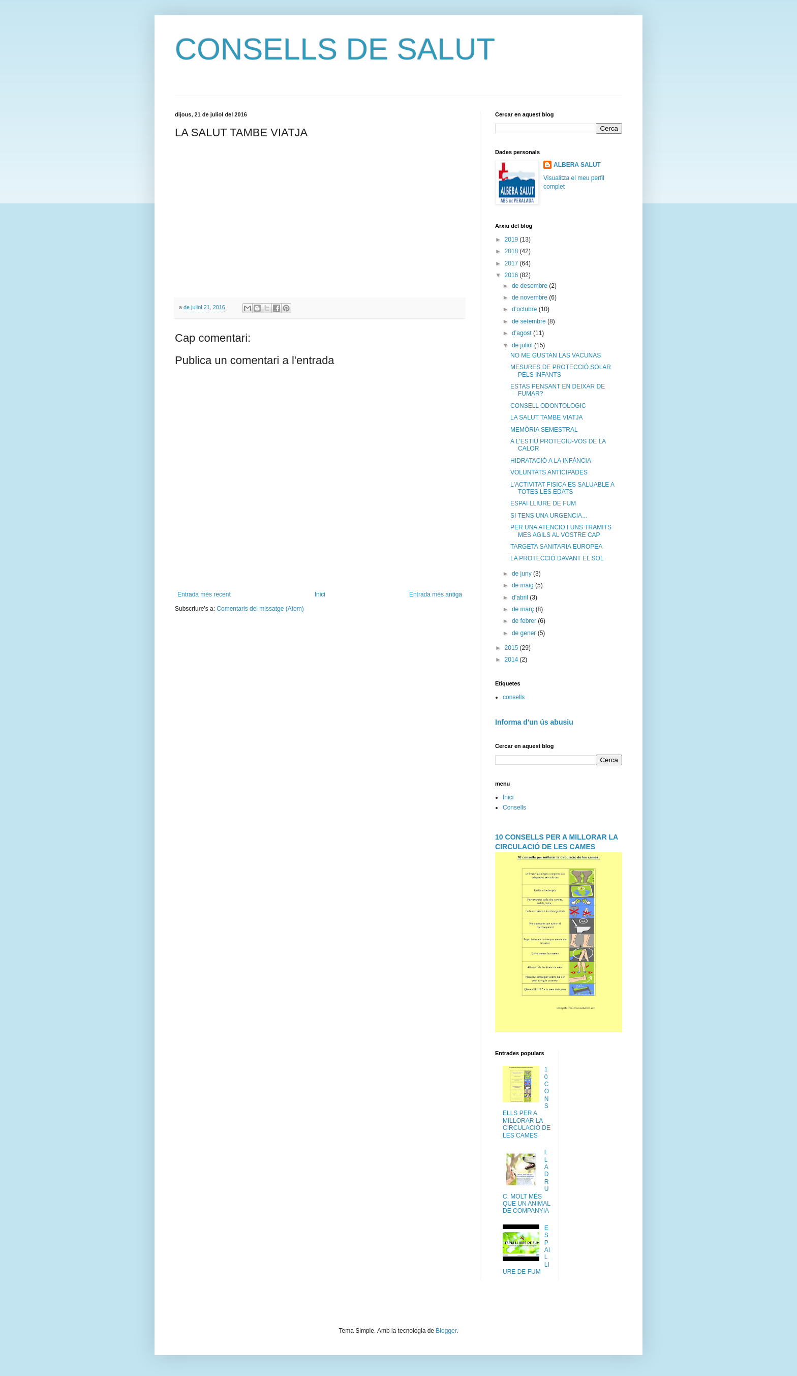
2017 (512, 263)
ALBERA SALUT (577, 164)
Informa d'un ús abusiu (534, 722)
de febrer (525, 620)
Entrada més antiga (435, 594)
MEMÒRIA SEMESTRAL (544, 429)
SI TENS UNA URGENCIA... (548, 515)
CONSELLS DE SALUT (335, 49)
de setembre (529, 321)
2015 (512, 647)
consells (514, 697)
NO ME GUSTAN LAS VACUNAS (555, 355)
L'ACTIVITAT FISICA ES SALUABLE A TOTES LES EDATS (562, 488)
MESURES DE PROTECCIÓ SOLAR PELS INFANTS (560, 371)
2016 (512, 275)
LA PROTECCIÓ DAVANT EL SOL (557, 558)
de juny (522, 573)
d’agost (522, 333)
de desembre (530, 285)
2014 (512, 659)
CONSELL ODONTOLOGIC (548, 405)
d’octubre (525, 309)
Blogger (446, 1330)
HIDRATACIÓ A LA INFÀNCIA (550, 460)
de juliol (523, 345)
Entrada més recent (204, 594)
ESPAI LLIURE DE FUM (543, 503)
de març (524, 609)
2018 (512, 251)
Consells (514, 807)
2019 (512, 239)
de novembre (530, 297)
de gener (525, 633)
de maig (523, 585)
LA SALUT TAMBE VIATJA (546, 417)
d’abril (521, 597)
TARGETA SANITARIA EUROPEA (556, 546)
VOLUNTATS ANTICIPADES (549, 472)
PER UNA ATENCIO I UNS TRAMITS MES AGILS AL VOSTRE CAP (560, 531)
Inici (320, 594)
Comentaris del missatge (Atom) (260, 608)
